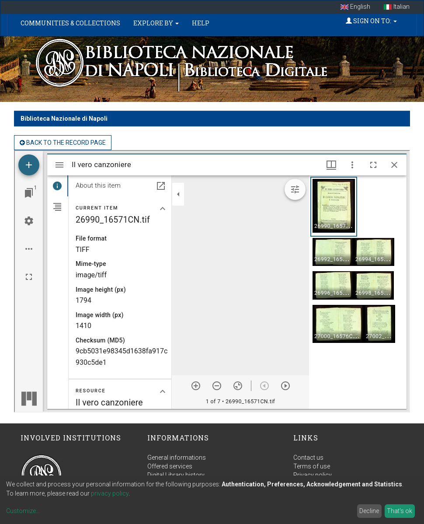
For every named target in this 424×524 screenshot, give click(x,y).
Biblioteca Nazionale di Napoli (64, 118)
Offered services (169, 466)
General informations (176, 457)
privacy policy (110, 493)
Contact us (308, 457)
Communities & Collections (70, 23)
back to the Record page (63, 142)
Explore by (156, 23)
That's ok (399, 510)
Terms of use (311, 466)
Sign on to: (371, 21)
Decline (369, 510)
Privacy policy (312, 475)
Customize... (23, 510)
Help (200, 23)
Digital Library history (176, 475)
